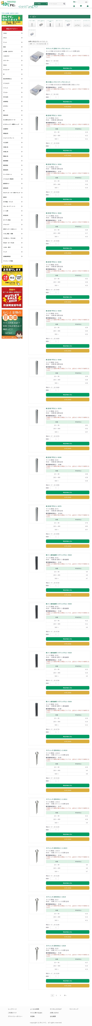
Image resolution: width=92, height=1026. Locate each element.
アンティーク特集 (8, 261)
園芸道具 (5, 170)
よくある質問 (34, 1009)
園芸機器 (5, 161)
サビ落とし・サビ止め (9, 238)
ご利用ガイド (12, 1013)
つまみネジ (6, 56)
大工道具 (5, 142)
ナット (5, 42)
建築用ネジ (6, 183)
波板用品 (5, 101)
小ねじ (5, 33)
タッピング (6, 69)
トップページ (12, 1009)
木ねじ (5, 65)
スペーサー (6, 60)
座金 (4, 47)
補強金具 (5, 133)
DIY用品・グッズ (8, 201)
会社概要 (53, 1016)
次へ (65, 995)
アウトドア (6, 224)
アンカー (5, 92)
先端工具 (5, 151)
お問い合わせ (54, 1013)
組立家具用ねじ (7, 79)
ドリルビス (6, 83)
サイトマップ (74, 1009)
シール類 (5, 211)
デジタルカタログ (56, 1009)
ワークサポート (7, 174)
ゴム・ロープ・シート (9, 206)
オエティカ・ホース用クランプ (11, 192)
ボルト (5, 38)
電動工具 (5, 156)
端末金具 (5, 115)
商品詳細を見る (67, 68)
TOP (3, 13)
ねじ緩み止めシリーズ (9, 120)
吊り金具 (5, 97)
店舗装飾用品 (7, 256)
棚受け (5, 197)
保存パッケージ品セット (10, 229)
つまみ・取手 (7, 247)
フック (5, 252)
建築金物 (5, 188)
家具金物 (5, 215)
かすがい (5, 106)
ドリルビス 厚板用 (8, 179)
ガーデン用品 (7, 220)
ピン (17, 13)
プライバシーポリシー (15, 1016)
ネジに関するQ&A (36, 1013)
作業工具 (5, 147)
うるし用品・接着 (8, 233)
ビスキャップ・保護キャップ (11, 124)
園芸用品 (5, 165)
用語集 (32, 1016)
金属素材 (5, 129)
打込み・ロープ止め (8, 242)
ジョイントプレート (8, 138)
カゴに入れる (67, 73)
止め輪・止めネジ (10, 13)
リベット (5, 88)
